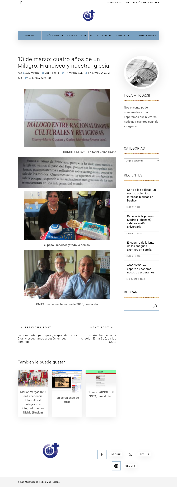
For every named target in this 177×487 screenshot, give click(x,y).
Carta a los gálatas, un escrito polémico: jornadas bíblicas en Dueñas (141, 195)
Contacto (124, 36)
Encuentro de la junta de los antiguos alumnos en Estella (140, 246)
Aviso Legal (115, 3)
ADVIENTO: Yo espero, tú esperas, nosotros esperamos (141, 269)
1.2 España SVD (73, 73)
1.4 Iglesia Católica (39, 78)
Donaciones (147, 36)
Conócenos (51, 36)
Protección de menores (142, 3)
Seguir (116, 454)
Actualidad (98, 36)
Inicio (29, 36)
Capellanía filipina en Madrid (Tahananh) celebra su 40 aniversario (140, 221)
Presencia (75, 36)
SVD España (32, 73)
